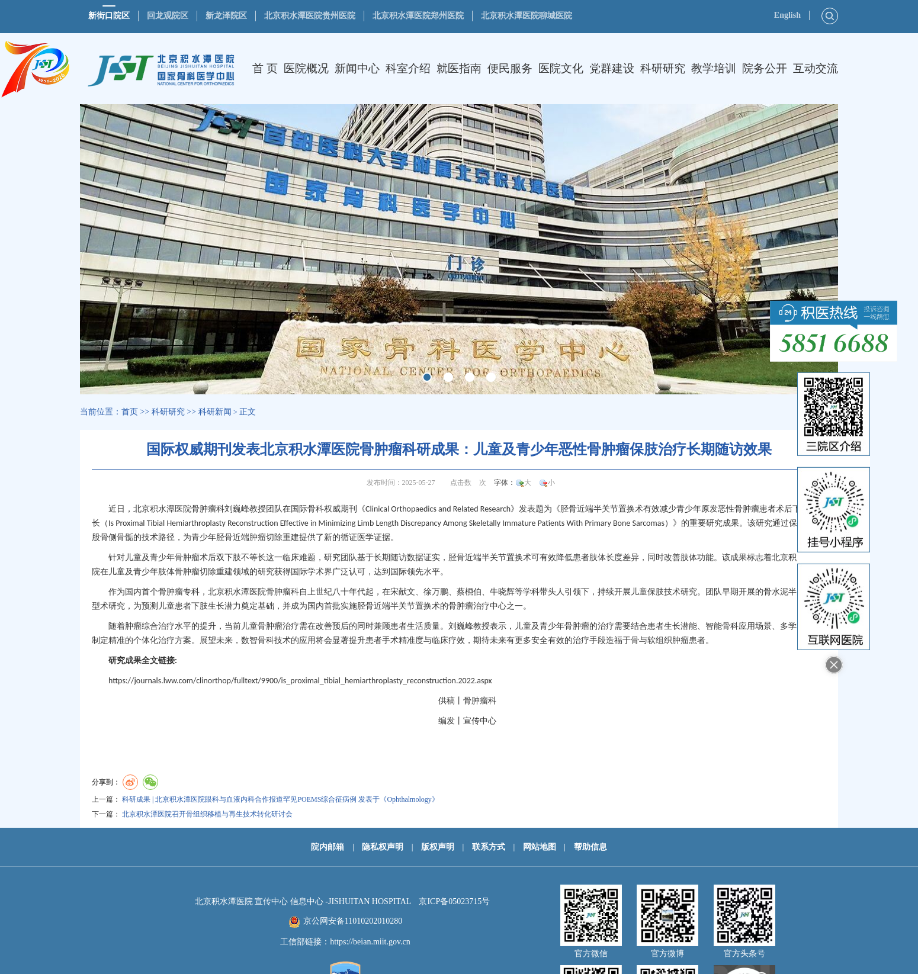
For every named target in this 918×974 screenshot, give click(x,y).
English (787, 15)
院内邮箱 (327, 847)
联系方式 (488, 847)
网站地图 (539, 847)
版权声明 (437, 847)
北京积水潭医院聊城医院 (526, 15)
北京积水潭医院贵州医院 (309, 15)
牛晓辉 (502, 591)
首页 (129, 411)
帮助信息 (590, 847)
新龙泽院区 (226, 15)
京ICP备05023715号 (454, 901)
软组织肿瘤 (668, 640)
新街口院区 (109, 15)
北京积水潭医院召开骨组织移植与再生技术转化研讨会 (207, 814)
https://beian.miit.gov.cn (370, 941)
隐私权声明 (382, 847)
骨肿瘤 (746, 508)
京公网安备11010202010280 (352, 921)
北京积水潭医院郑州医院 (418, 15)
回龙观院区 (167, 15)
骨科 (315, 508)
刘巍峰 (236, 508)
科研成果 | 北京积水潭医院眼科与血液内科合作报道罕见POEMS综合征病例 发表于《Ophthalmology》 (280, 799)
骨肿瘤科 (207, 508)
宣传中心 (479, 720)
